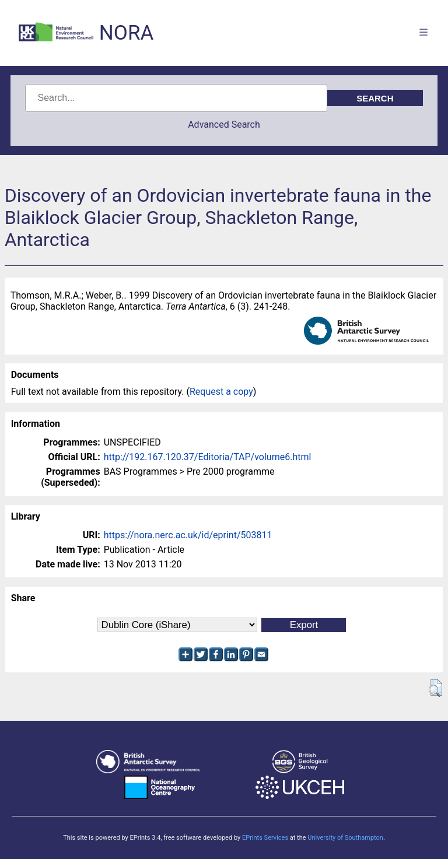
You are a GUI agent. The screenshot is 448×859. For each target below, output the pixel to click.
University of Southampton (345, 838)
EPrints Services (265, 838)
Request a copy (221, 391)
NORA (126, 33)
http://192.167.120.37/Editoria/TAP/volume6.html (208, 456)
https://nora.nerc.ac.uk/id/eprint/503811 (188, 535)
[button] (435, 688)
